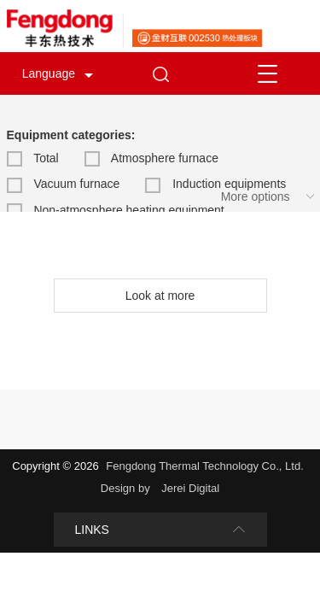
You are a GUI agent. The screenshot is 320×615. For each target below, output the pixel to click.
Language (48, 73)
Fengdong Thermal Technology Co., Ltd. (205, 466)
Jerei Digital (190, 488)
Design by (127, 488)
